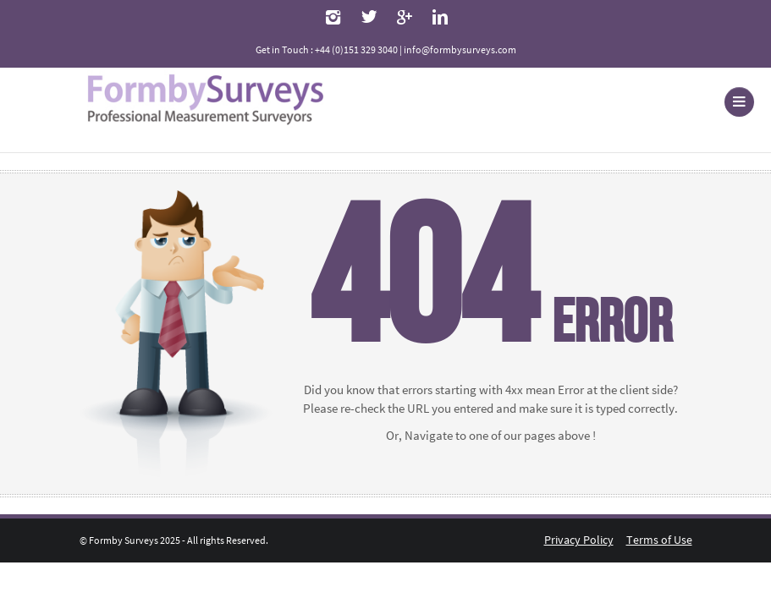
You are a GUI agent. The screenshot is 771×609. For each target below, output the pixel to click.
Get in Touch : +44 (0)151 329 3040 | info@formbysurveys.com (386, 49)
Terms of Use (659, 540)
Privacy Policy (579, 540)
